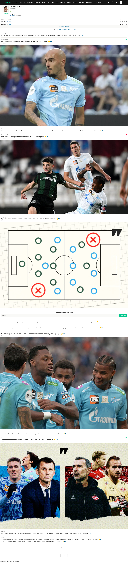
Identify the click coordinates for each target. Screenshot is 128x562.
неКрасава (3, 43)
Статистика (59, 29)
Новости (64, 29)
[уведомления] (112, 2)
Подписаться (6, 13)
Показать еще (64, 547)
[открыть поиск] (108, 2)
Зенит (13, 15)
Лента (53, 29)
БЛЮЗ (2, 220)
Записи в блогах (72, 29)
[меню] (17, 2)
